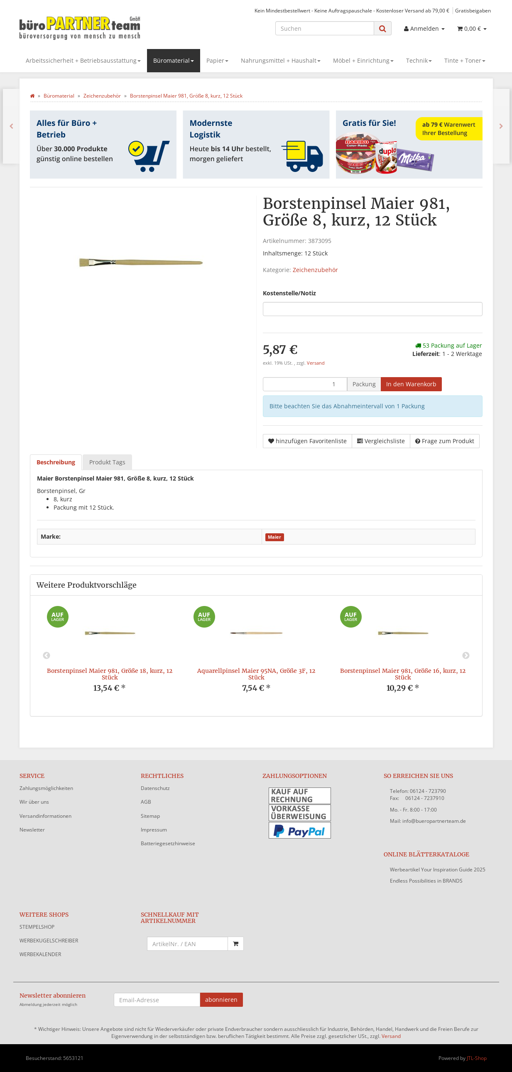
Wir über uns (34, 801)
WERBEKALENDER (40, 954)
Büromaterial (173, 60)
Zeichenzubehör (315, 270)
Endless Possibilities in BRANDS (426, 880)
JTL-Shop (477, 1058)
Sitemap (150, 815)
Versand (316, 363)
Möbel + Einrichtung (363, 60)
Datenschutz (155, 788)
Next (466, 656)
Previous (46, 656)
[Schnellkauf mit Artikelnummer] (187, 944)
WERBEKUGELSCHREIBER (49, 940)
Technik (419, 60)
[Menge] (305, 384)
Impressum (154, 829)
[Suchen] (324, 28)
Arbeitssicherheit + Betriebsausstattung (83, 60)
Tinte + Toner (464, 60)
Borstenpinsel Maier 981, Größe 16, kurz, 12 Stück (402, 674)
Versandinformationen (45, 815)
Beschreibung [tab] (56, 462)
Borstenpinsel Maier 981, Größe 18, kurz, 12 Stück (109, 674)
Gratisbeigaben (473, 10)
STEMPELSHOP (37, 926)
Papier (217, 60)
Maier (274, 537)
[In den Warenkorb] (411, 384)
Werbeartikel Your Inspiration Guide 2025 (437, 869)
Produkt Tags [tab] (107, 462)
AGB (146, 801)
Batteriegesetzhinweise (168, 843)
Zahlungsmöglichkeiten (46, 788)
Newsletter (32, 829)
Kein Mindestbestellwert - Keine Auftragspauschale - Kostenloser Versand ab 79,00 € (352, 10)
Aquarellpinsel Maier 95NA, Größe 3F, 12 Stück (256, 674)
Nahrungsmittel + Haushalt (281, 60)
